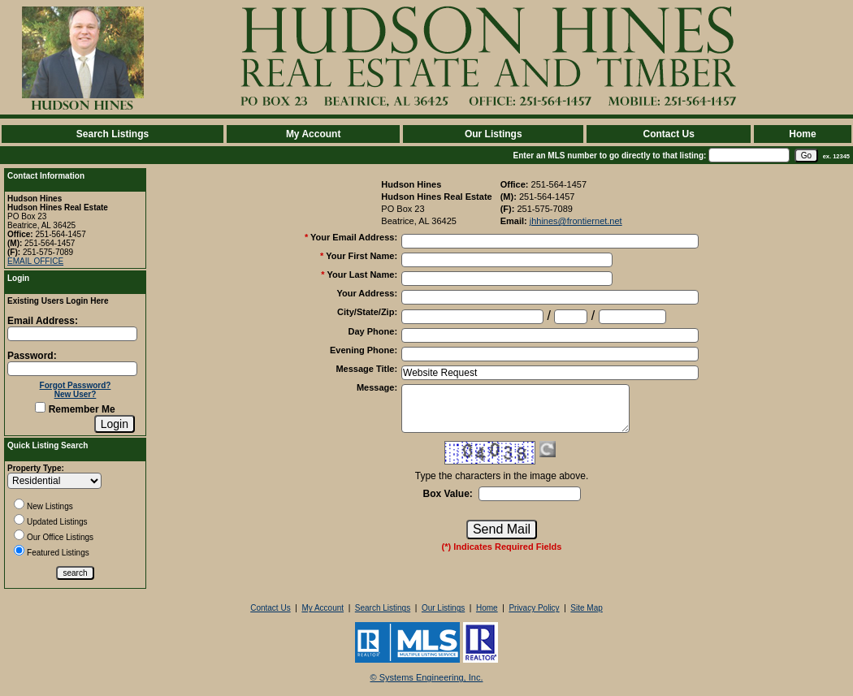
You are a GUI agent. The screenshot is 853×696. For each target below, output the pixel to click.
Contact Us (668, 134)
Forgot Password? (75, 385)
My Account (313, 134)
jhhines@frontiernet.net (576, 221)
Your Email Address (353, 237)
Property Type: (35, 468)
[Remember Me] (40, 407)
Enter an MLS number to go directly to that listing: (610, 155)
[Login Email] (72, 333)
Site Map (586, 607)
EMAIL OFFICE (35, 261)
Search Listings (112, 134)
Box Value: (447, 493)
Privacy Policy (534, 607)
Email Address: (42, 320)
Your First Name (361, 256)
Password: (32, 355)
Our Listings (493, 134)
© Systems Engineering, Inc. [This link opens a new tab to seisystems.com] (426, 677)
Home (802, 134)
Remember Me (75, 409)
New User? (75, 394)
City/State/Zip (367, 312)
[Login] (114, 424)
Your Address (366, 293)
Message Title (366, 369)
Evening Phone (363, 350)
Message (377, 387)
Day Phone (373, 331)
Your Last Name (362, 274)
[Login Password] (72, 368)
